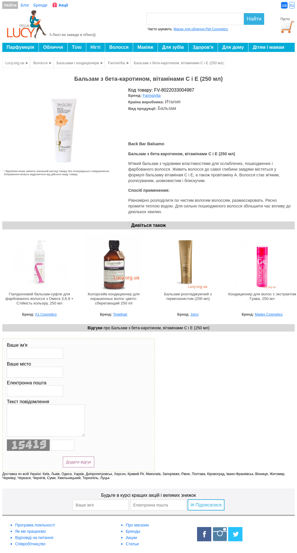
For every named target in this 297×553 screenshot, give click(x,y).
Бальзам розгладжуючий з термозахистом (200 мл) (188, 296)
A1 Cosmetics (46, 314)
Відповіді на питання (34, 537)
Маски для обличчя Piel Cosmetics (201, 29)
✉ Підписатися (206, 504)
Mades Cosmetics (268, 314)
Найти (254, 19)
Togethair (120, 314)
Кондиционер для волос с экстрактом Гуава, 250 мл (262, 296)
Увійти (10, 5)
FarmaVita (151, 95)
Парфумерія (20, 47)
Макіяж (145, 47)
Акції (63, 5)
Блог (25, 5)
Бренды (133, 531)
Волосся (119, 47)
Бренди (40, 5)
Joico (194, 314)
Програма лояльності (35, 525)
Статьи (132, 544)
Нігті (96, 47)
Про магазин (137, 525)
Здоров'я (203, 47)
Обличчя (53, 47)
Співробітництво (30, 544)
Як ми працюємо (30, 531)
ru (292, 5)
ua (284, 5)
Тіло (77, 47)
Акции (131, 537)
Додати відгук (78, 462)
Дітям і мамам (268, 47)
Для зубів (173, 47)
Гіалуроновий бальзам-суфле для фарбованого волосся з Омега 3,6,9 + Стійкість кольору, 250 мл (39, 298)
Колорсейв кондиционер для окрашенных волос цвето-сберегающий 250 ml (113, 298)
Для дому (233, 47)
